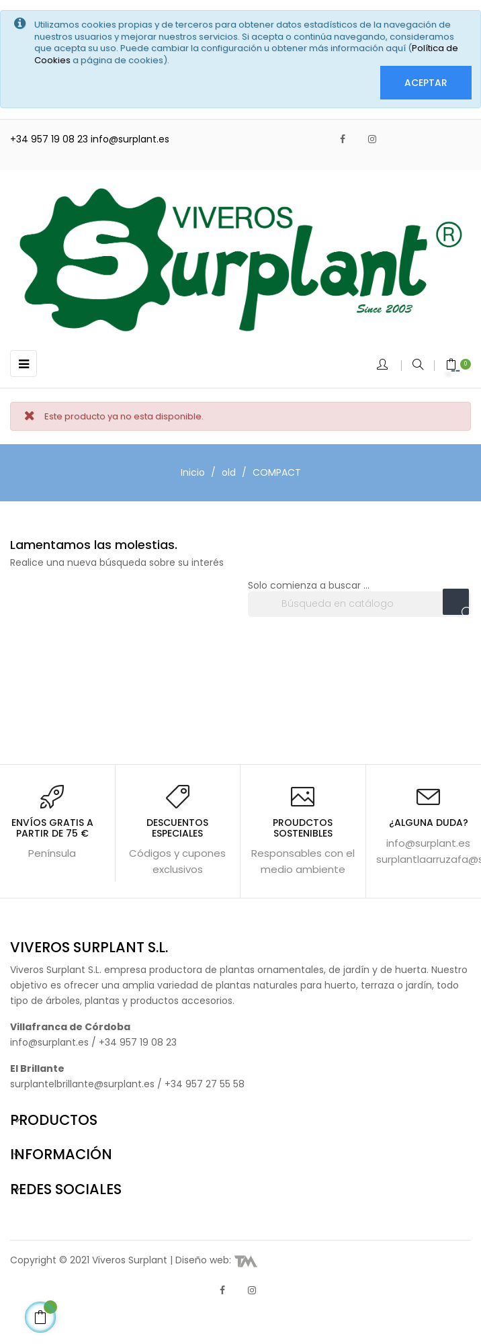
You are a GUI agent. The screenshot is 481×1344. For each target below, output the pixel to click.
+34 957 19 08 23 (50, 139)
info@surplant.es (130, 139)
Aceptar (425, 82)
